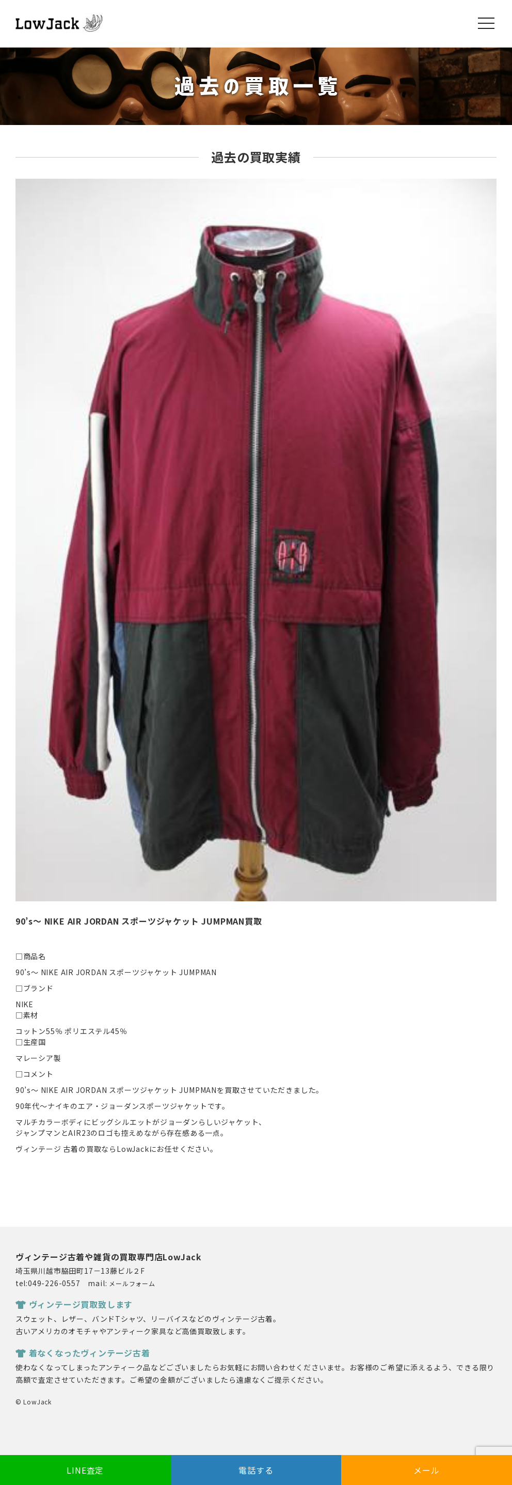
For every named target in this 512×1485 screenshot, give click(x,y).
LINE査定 (85, 1470)
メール (426, 1470)
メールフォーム (132, 1283)
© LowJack (33, 1401)
